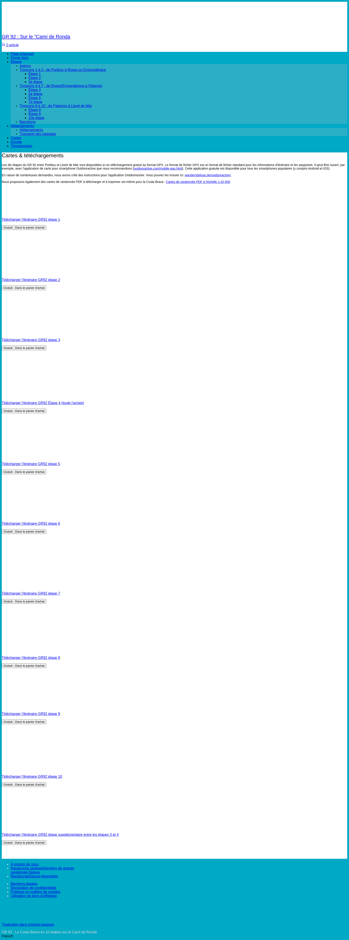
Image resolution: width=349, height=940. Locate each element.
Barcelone (28, 122)
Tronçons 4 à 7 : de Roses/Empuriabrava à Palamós (61, 86)
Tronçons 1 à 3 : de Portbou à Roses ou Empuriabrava (63, 70)
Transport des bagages (38, 134)
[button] (174, 936)
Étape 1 (34, 74)
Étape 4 (34, 90)
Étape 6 (34, 98)
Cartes (16, 138)
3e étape (35, 82)
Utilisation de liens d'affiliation (34, 896)
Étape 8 (34, 110)
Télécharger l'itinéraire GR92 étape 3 (31, 340)
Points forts (19, 58)
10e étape (36, 118)
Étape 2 (34, 78)
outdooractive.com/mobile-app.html (158, 168)
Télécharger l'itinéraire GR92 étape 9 (31, 714)
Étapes (16, 62)
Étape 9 (34, 114)
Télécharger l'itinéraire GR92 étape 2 (31, 280)
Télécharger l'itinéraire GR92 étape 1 (31, 219)
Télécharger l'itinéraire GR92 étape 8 (31, 658)
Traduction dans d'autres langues (28, 924)
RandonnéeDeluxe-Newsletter (34, 876)
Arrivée (16, 142)
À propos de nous (25, 864)
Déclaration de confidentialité (33, 888)
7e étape (35, 102)
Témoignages (21, 146)
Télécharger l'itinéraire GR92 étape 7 (31, 593)
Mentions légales (24, 884)
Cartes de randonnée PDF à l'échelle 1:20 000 (198, 182)
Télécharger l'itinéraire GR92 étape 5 (31, 464)
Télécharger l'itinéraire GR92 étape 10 (32, 776)
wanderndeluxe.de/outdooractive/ (208, 175)
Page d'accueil (22, 54)
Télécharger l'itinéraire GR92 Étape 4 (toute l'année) (43, 403)
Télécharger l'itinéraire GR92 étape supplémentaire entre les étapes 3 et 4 (60, 835)
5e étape (35, 94)
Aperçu (25, 66)
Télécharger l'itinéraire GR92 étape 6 (31, 523)
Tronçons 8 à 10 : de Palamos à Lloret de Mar (56, 106)
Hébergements (22, 126)
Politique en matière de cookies (35, 892)
